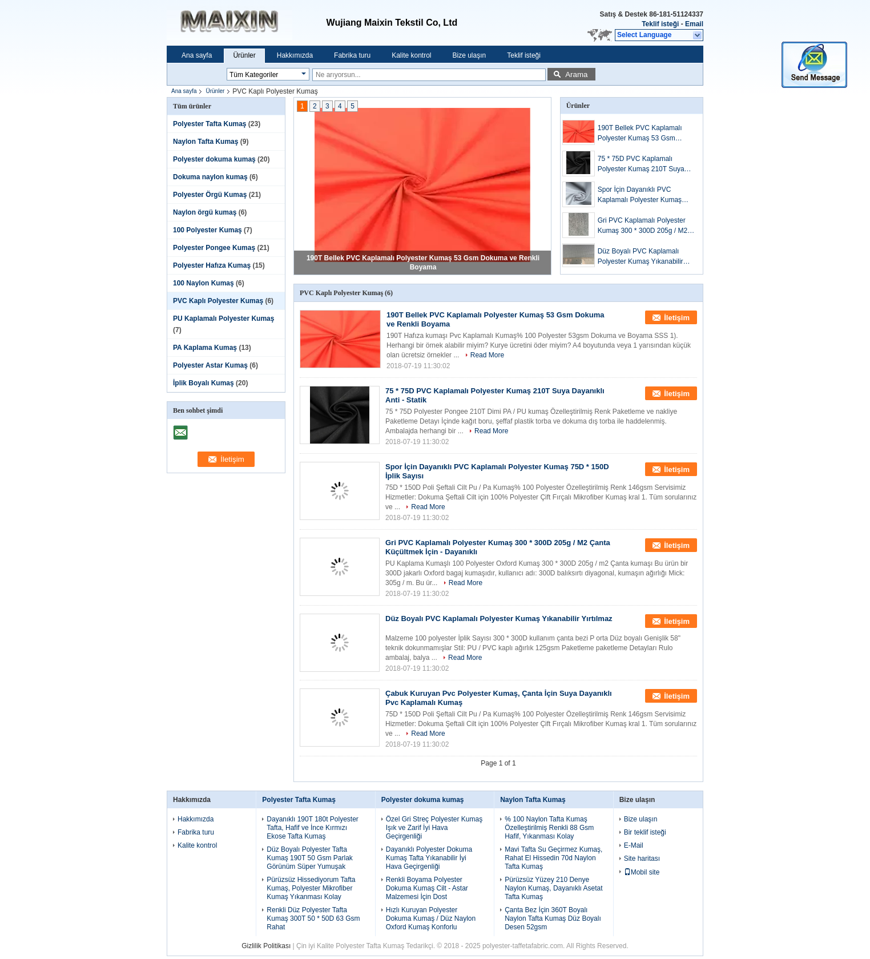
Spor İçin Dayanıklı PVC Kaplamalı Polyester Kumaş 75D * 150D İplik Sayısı (640, 195)
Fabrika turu (352, 55)
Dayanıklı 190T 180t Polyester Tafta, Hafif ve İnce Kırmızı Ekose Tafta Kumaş (313, 827)
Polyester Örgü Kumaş (210, 195)
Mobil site (642, 872)
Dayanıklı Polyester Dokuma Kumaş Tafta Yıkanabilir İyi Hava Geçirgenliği (429, 858)
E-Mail (633, 845)
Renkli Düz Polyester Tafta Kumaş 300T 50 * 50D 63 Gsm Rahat (313, 918)
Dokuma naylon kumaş (210, 177)
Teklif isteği (660, 24)
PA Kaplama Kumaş (205, 348)
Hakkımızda (295, 55)
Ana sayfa (197, 55)
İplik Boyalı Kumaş (203, 383)
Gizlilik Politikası (266, 946)
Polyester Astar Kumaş (210, 365)
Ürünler (244, 55)
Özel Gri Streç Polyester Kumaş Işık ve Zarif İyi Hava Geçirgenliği (434, 827)
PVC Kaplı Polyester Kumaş (218, 301)
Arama (576, 74)
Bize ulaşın (469, 55)
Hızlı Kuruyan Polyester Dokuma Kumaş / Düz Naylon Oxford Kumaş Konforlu (431, 918)
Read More (487, 355)
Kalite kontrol (411, 55)
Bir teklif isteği (645, 832)
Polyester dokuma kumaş (214, 159)
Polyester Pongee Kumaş (214, 248)
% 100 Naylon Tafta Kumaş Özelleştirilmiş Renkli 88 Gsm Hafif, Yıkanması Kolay (549, 827)
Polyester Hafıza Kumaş (212, 265)
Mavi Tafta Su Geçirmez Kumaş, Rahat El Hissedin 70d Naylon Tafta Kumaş (553, 858)
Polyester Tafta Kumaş (210, 124)
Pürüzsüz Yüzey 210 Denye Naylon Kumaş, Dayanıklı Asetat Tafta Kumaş (553, 888)
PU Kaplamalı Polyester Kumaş (223, 319)
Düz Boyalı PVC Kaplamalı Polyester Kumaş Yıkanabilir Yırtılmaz (640, 257)
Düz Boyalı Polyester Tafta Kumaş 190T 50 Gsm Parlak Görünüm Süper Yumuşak (310, 858)
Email (694, 24)
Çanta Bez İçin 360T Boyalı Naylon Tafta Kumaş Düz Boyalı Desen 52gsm (553, 918)
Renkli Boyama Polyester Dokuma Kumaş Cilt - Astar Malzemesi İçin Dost (427, 888)
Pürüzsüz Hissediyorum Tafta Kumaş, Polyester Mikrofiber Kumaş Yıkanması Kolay (311, 888)
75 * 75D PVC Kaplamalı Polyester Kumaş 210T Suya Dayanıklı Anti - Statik (641, 164)
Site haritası (642, 859)
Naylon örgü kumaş (204, 212)
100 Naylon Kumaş (203, 283)
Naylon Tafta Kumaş (205, 142)
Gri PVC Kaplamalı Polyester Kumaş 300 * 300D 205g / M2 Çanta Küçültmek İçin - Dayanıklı (642, 226)
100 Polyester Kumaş (207, 230)
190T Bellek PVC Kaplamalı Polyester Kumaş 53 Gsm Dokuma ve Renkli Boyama (640, 133)
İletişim (677, 317)
